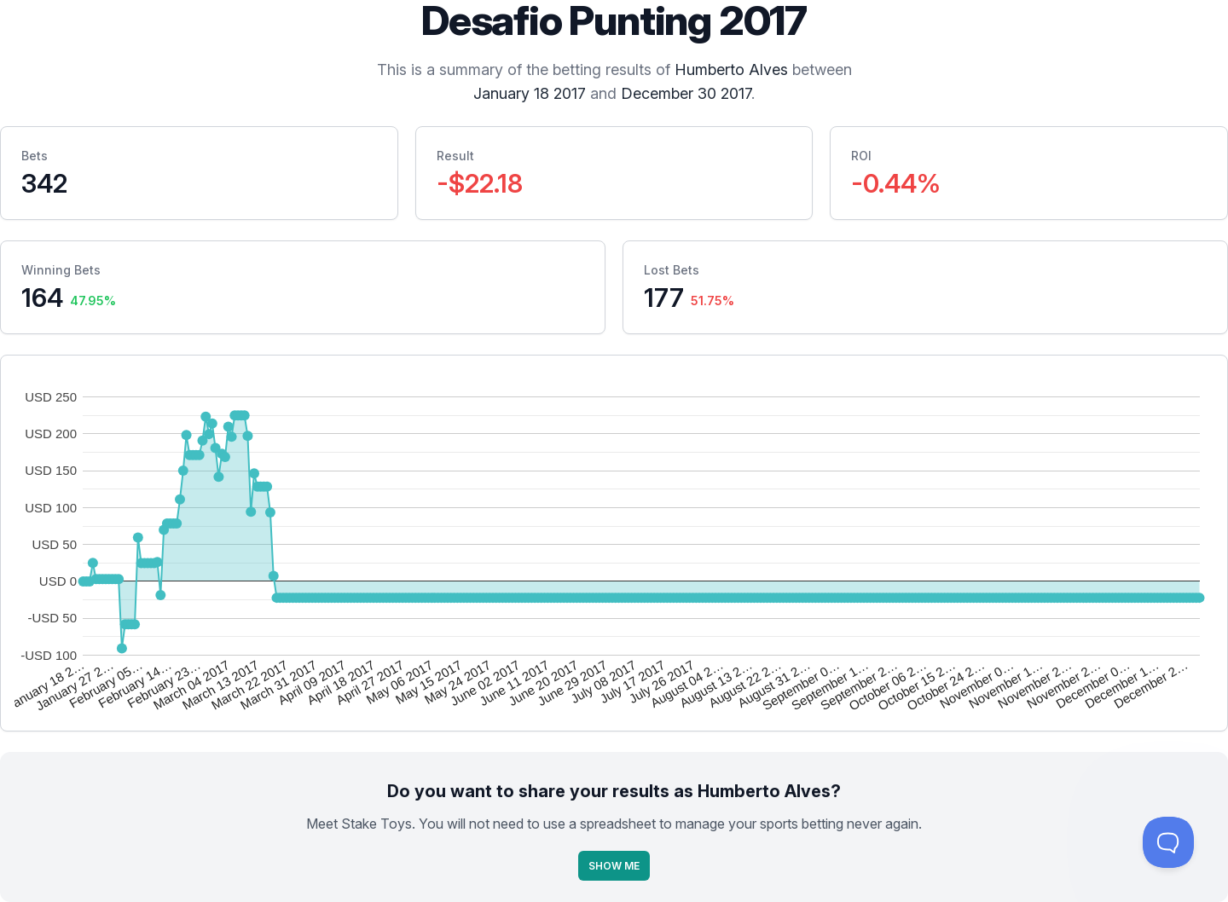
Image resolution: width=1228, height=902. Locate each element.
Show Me (614, 865)
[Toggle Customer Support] (1168, 842)
